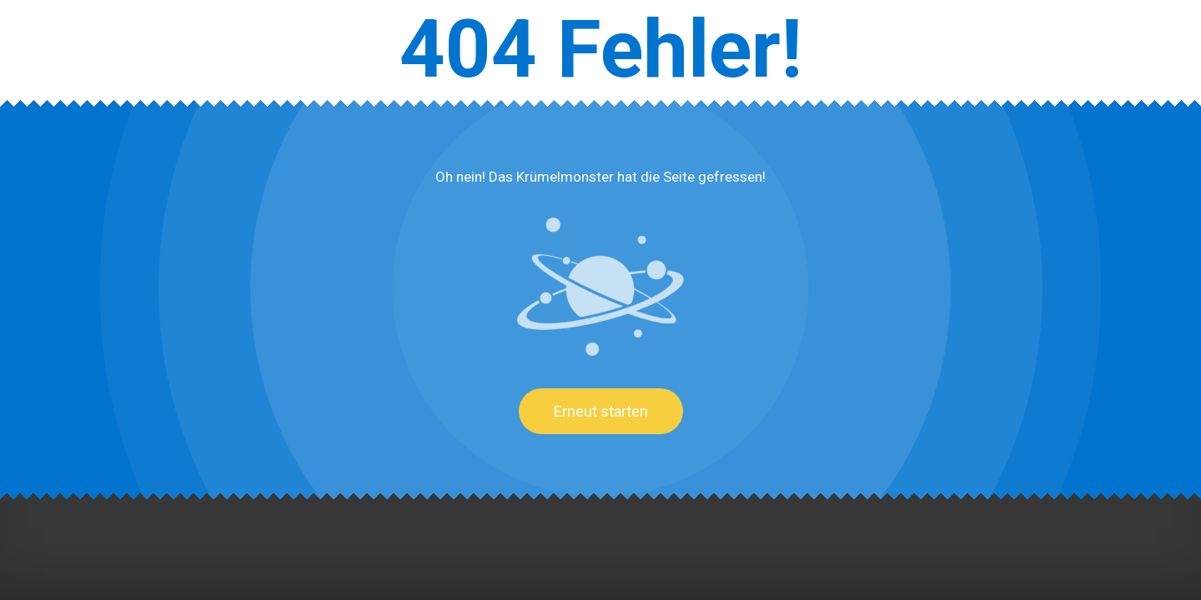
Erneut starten (601, 411)
